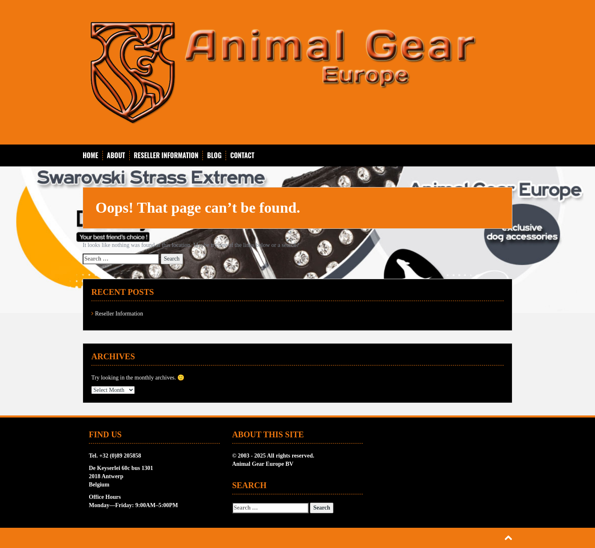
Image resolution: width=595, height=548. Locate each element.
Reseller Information (166, 155)
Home (90, 155)
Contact (242, 155)
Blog (214, 155)
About (116, 155)
